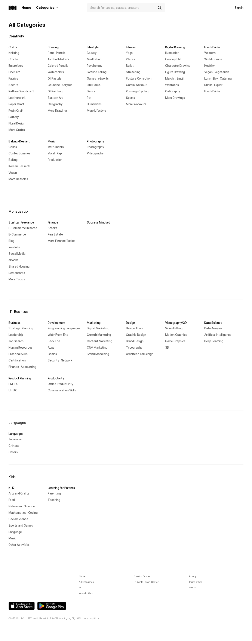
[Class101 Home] (12, 7)
